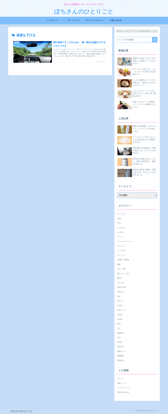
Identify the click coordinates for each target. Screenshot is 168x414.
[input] (137, 40)
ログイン (120, 378)
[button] (154, 40)
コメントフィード (124, 388)
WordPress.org (123, 392)
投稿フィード (122, 383)
